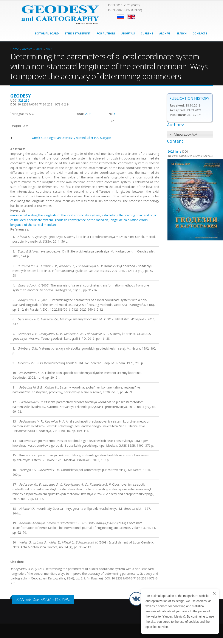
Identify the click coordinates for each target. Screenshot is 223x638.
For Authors (106, 33)
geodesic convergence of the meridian (81, 220)
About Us (128, 33)
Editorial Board (47, 33)
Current (147, 33)
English (131, 16)
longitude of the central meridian (33, 225)
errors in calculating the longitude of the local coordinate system (55, 215)
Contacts (200, 33)
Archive (164, 33)
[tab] (190, 134)
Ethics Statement (78, 33)
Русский (120, 16)
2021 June (174, 151)
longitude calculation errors (129, 220)
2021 (88, 114)
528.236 (23, 100)
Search (182, 33)
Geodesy (20, 96)
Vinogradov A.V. (186, 134)
